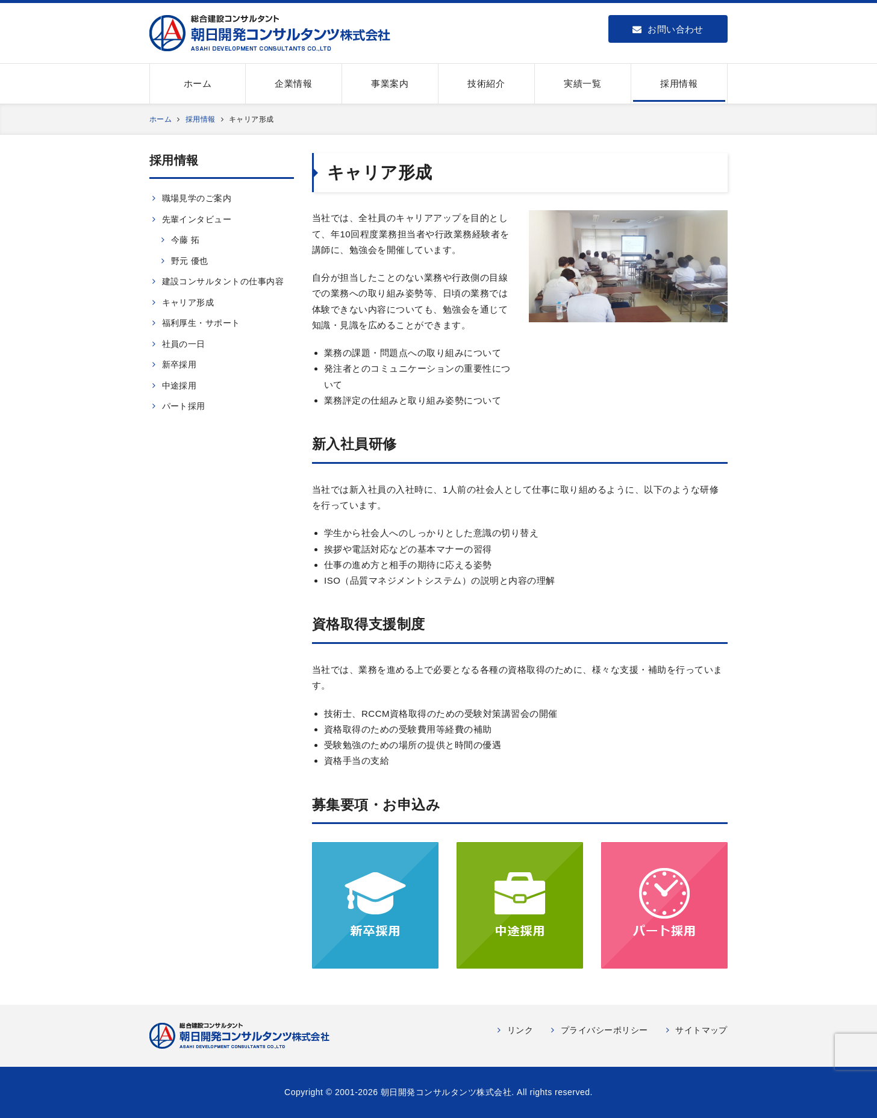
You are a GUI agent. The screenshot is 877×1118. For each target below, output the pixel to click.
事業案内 (389, 83)
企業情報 (293, 83)
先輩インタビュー (197, 219)
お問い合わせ (668, 29)
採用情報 (679, 83)
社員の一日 (183, 344)
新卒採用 (179, 364)
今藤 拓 (185, 240)
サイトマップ (701, 1030)
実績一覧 (582, 83)
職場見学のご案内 (197, 198)
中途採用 (179, 385)
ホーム (198, 83)
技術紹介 (486, 83)
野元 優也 (189, 261)
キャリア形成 (188, 302)
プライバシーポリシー (604, 1030)
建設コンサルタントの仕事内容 (223, 281)
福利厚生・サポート (201, 323)
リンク (520, 1030)
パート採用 (183, 406)
